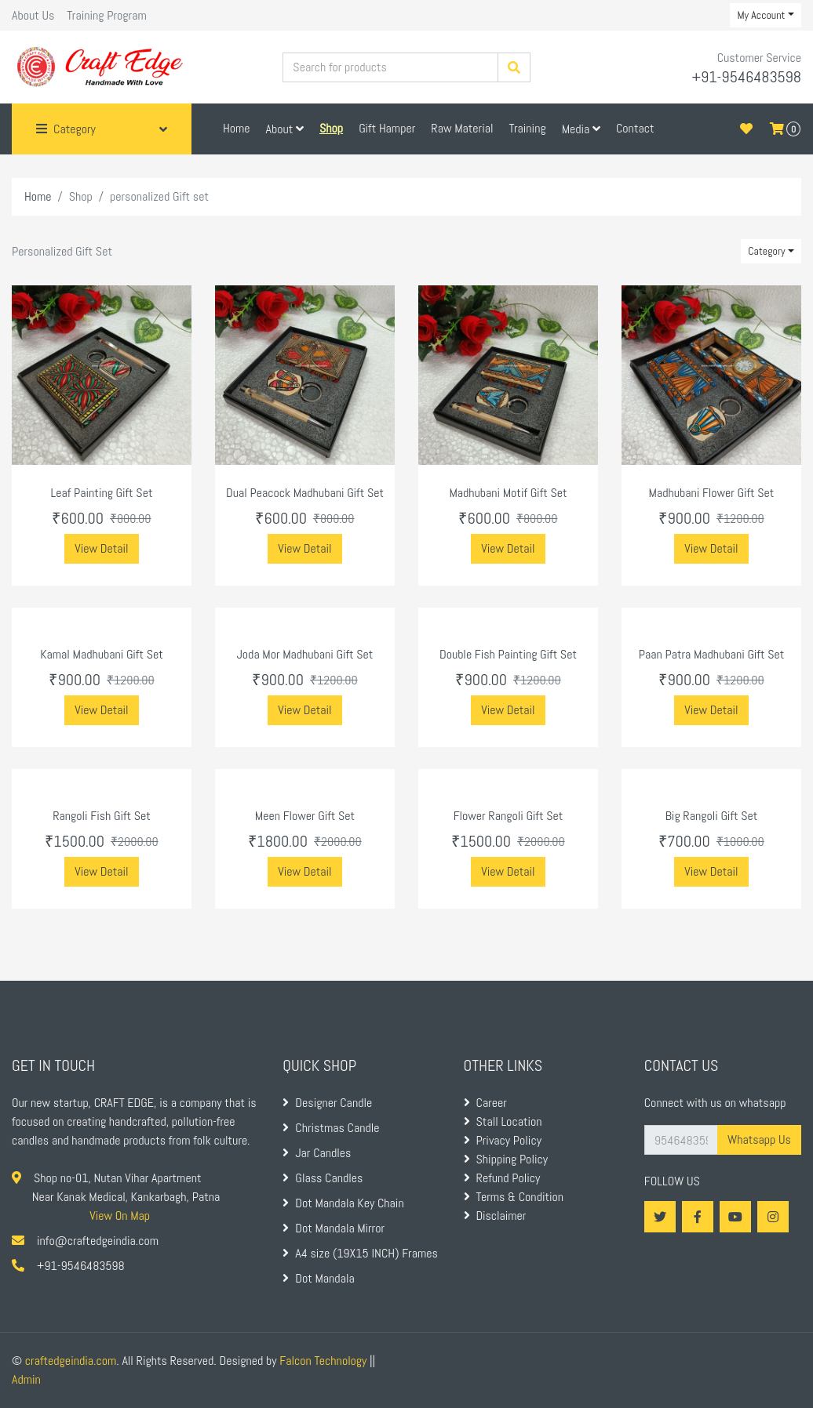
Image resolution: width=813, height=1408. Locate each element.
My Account (761, 15)
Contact (635, 128)
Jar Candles (317, 1153)
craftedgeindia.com (70, 1360)
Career (485, 1102)
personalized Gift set (159, 196)
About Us (33, 15)
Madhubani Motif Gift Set (508, 492)
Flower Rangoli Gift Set (508, 815)
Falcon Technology (322, 1360)
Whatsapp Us (759, 1139)
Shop (81, 196)
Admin (26, 1379)
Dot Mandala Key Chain (343, 1203)
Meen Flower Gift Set (305, 815)
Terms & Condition (514, 1196)
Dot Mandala (318, 1278)
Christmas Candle (331, 1128)
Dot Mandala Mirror (334, 1228)
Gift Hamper (387, 128)
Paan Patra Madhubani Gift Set (712, 654)
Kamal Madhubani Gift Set (101, 654)
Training (527, 128)
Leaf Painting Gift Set (102, 492)
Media (581, 129)
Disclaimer (495, 1215)
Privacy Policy (502, 1140)
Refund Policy (502, 1178)
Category (766, 251)
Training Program (106, 15)
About (285, 129)
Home (236, 128)
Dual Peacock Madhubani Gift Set (305, 492)
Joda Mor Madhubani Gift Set (305, 654)
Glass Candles (323, 1178)
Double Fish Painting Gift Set (508, 654)
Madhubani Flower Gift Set (712, 492)
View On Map (119, 1215)
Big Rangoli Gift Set (711, 815)
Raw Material (462, 128)
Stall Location (503, 1121)
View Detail (101, 548)
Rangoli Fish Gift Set (102, 815)
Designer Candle (327, 1102)
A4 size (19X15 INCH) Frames (360, 1253)
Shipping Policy (506, 1159)
